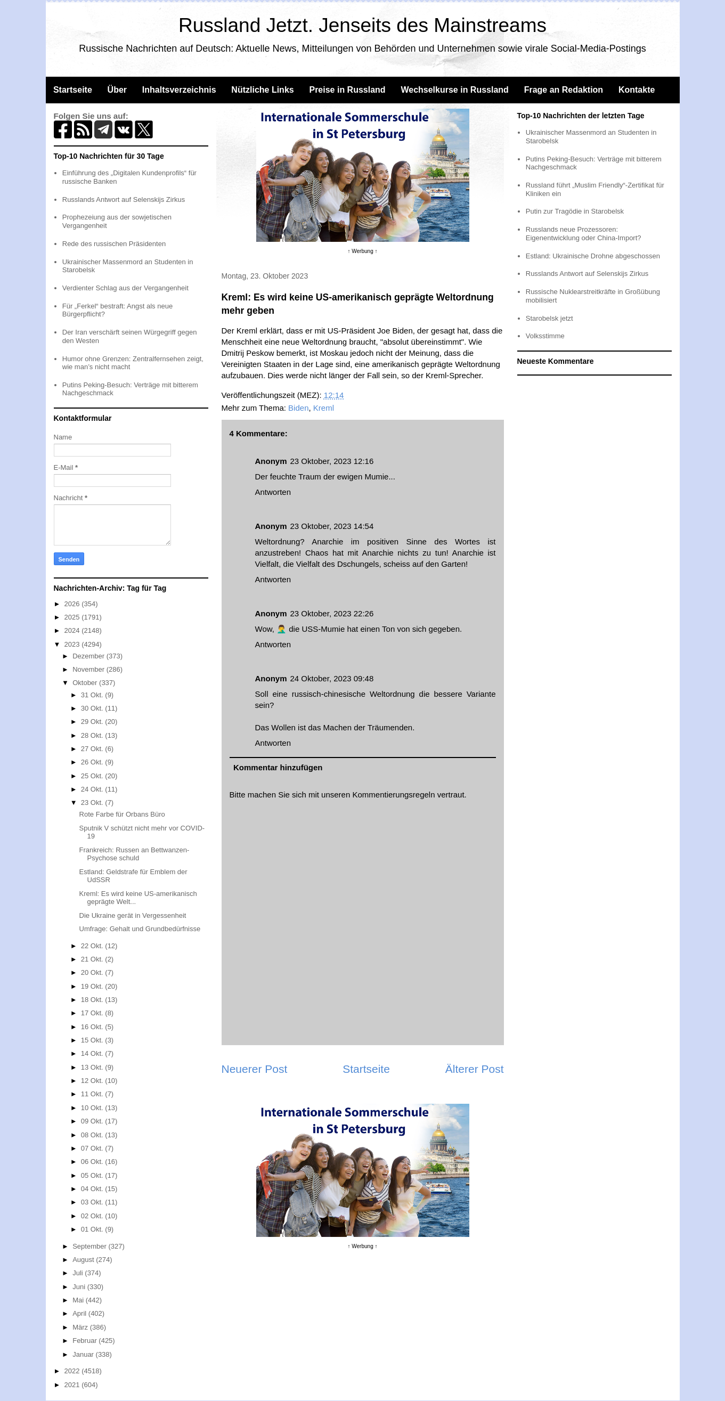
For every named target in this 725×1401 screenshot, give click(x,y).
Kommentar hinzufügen (278, 767)
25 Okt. (93, 776)
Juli (78, 1273)
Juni (79, 1287)
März (81, 1327)
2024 (73, 630)
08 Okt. (93, 1135)
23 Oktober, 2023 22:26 (332, 613)
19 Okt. (93, 986)
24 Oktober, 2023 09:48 (332, 678)
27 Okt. (93, 749)
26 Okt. (93, 762)
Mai (79, 1300)
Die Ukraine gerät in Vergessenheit (132, 915)
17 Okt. (93, 1013)
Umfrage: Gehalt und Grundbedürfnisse (140, 929)
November (89, 669)
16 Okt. (93, 1027)
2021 (73, 1385)
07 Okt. (93, 1148)
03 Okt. (93, 1202)
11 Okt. (93, 1094)
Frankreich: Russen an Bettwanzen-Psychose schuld (134, 854)
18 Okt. (93, 1000)
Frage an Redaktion (563, 89)
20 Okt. (93, 972)
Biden (298, 407)
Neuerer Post (255, 1069)
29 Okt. (93, 722)
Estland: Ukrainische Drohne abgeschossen (593, 256)
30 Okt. (93, 708)
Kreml (323, 407)
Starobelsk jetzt (549, 318)
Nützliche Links (262, 89)
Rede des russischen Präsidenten (114, 244)
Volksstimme (545, 336)
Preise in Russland (347, 89)
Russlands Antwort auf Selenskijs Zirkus (123, 199)
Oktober (85, 683)
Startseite (72, 89)
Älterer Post (474, 1069)
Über (117, 89)
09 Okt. (93, 1121)
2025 (73, 617)
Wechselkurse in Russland (454, 89)
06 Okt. (93, 1162)
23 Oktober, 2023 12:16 (332, 461)
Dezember (89, 656)
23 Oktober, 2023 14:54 (332, 526)
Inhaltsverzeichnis (179, 89)
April (80, 1313)
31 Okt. (93, 695)
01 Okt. (93, 1229)
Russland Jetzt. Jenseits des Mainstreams (362, 25)
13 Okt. (93, 1067)
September (90, 1246)
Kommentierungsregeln (393, 794)
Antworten (273, 491)
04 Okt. (93, 1189)
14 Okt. (93, 1053)
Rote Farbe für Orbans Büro (122, 814)
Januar (83, 1354)
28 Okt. (93, 735)
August (84, 1260)
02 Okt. (93, 1216)
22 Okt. (93, 946)
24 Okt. (93, 789)
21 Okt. (93, 959)
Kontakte (636, 89)
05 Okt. (93, 1175)
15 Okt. (93, 1040)
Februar (85, 1341)
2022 (73, 1371)
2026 (73, 604)
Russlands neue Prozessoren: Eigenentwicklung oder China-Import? (583, 233)
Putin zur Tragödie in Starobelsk (575, 211)
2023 (73, 644)
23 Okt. (93, 803)
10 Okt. (93, 1108)
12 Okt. (93, 1081)
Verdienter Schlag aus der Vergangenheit (125, 288)
